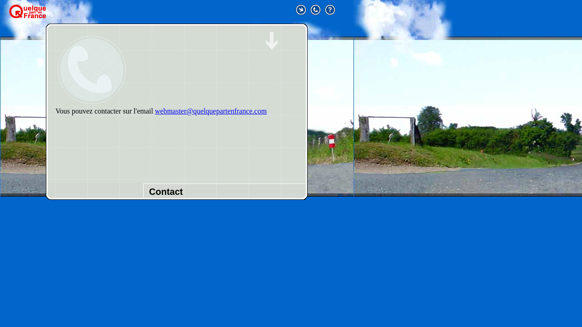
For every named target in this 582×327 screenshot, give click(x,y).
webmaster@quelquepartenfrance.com (211, 111)
